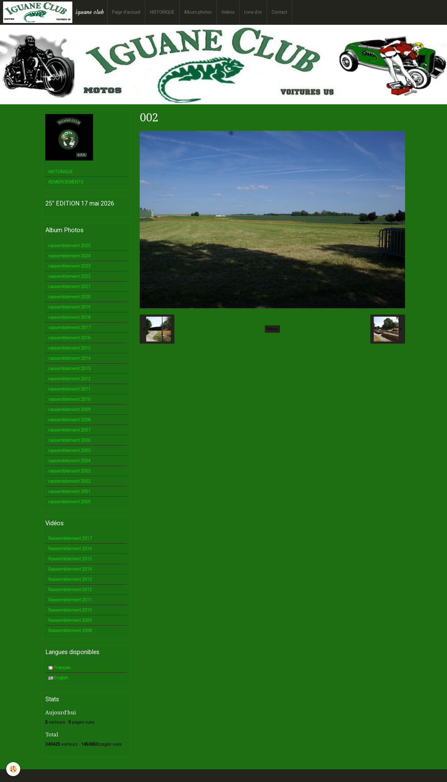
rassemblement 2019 (69, 307)
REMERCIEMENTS (66, 181)
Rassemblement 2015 (70, 558)
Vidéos (228, 12)
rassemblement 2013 (69, 368)
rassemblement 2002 (69, 481)
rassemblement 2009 (69, 409)
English (58, 677)
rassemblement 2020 (69, 296)
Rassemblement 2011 (70, 599)
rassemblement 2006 (69, 440)
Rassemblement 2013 (70, 579)
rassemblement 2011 (69, 388)
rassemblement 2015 (69, 348)
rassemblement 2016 (69, 337)
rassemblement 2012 (69, 378)
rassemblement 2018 (69, 317)
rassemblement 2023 (69, 266)
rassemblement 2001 (69, 491)
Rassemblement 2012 (70, 589)
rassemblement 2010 (69, 399)
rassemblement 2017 (69, 327)
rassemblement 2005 (69, 450)
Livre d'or (253, 12)
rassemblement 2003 (69, 470)
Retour (272, 329)
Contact (279, 12)
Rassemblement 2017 (70, 538)
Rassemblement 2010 (70, 610)
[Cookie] (13, 769)
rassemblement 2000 (69, 501)
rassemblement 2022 (69, 276)
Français (59, 667)
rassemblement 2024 (69, 255)
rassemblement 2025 (69, 245)
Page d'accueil (126, 12)
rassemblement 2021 (69, 286)
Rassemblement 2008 (70, 630)
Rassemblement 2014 (70, 569)
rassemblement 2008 (69, 419)
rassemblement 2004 (69, 460)
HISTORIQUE (162, 12)
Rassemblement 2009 (70, 620)
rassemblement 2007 (69, 429)
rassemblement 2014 (69, 358)
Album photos (198, 12)
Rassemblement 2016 (70, 548)
